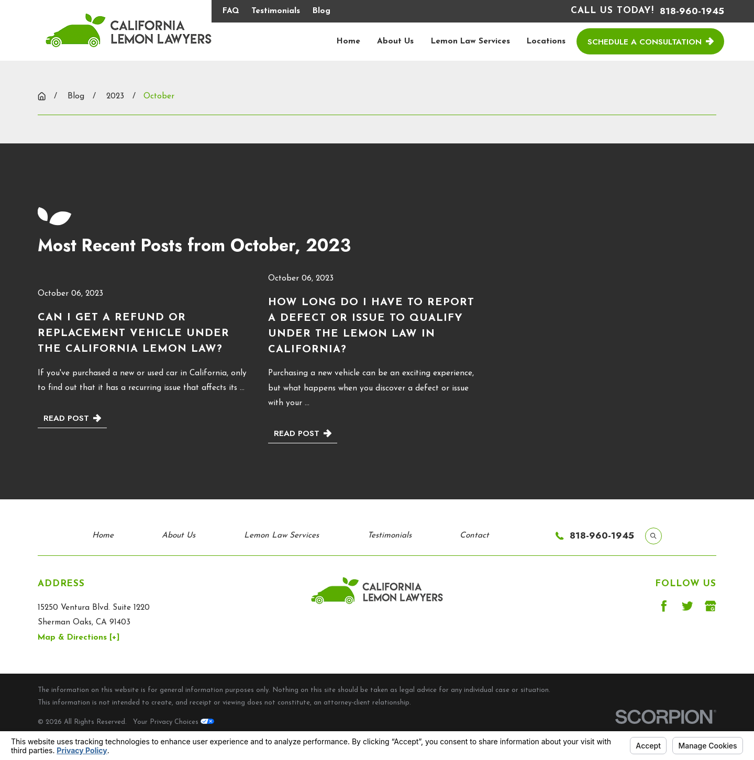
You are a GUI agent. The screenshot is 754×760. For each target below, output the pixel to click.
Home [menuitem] (348, 41)
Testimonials (275, 11)
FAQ (231, 11)
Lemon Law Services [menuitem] (470, 41)
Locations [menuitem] (546, 41)
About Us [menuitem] (395, 41)
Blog (321, 11)
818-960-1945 (692, 11)
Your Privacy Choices (173, 722)
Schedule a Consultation (650, 42)
